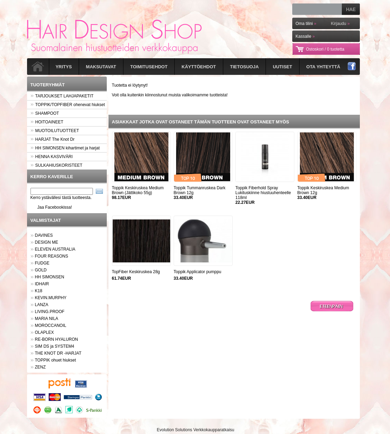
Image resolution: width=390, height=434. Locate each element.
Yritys (63, 66)
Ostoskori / (325, 49)
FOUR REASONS (51, 256)
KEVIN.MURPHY (51, 297)
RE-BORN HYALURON (56, 339)
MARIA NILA (46, 318)
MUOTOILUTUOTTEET (55, 130)
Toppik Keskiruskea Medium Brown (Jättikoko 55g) (138, 190)
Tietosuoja (244, 66)
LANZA (42, 304)
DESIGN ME (46, 242)
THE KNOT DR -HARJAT (58, 353)
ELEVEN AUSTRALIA (55, 249)
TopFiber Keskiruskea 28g (136, 271)
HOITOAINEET (47, 122)
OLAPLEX (44, 332)
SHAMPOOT (45, 113)
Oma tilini (306, 23)
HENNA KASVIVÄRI (52, 156)
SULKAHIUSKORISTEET (57, 165)
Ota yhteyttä (323, 66)
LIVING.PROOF (49, 311)
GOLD (41, 270)
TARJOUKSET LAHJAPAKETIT (62, 96)
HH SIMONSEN (49, 277)
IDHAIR (42, 283)
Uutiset (282, 66)
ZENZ (40, 367)
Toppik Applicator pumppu (197, 271)
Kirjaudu (340, 23)
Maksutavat (101, 66)
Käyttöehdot (199, 66)
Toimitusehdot (148, 66)
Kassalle (305, 36)
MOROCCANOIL (51, 325)
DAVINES (44, 235)
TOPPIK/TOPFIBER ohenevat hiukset (68, 104)
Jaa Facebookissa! (54, 207)
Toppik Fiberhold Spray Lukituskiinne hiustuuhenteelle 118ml (263, 192)
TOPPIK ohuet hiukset (55, 360)
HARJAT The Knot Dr (53, 139)
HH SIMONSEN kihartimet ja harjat (65, 148)
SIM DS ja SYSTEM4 (54, 346)
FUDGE (42, 263)
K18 (38, 290)
